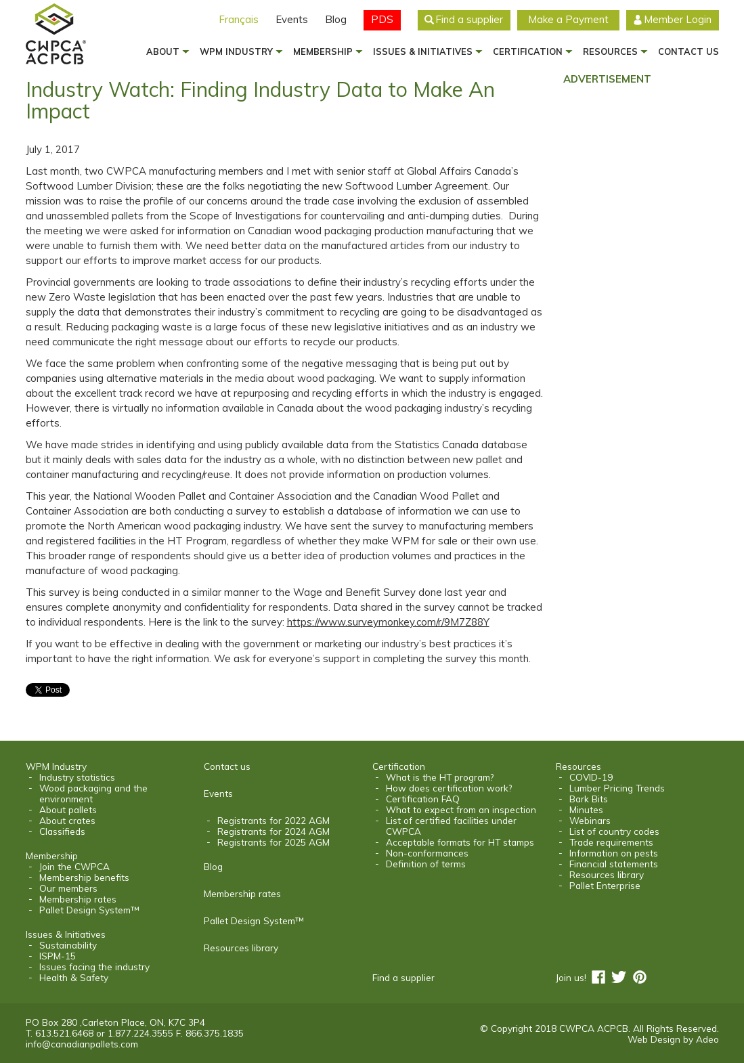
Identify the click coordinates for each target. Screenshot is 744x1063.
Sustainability (68, 945)
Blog (336, 19)
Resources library (241, 947)
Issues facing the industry (94, 966)
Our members (68, 888)
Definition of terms (426, 864)
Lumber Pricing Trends (617, 788)
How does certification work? (449, 788)
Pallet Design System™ (89, 910)
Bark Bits (588, 799)
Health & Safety (73, 977)
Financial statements (613, 864)
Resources (610, 51)
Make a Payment (568, 19)
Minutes (586, 809)
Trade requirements (611, 842)
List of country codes (614, 831)
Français (239, 19)
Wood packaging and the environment (93, 793)
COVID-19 (591, 777)
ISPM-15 (57, 956)
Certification (528, 51)
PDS (382, 19)
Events (292, 19)
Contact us (688, 51)
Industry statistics (77, 777)
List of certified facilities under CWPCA (451, 826)
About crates (67, 820)
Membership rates (77, 899)
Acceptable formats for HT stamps (460, 842)
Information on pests (613, 853)
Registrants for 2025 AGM (273, 842)
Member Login (678, 19)
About (162, 51)
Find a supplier (469, 19)
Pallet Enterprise (604, 885)
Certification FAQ (423, 799)
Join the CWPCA (74, 866)
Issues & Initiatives (423, 51)
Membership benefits (84, 877)
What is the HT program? (440, 777)
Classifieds (62, 831)
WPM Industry (236, 51)
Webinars (590, 820)
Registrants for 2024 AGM (273, 831)
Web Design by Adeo (673, 1039)
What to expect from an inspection (461, 809)
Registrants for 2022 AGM (273, 820)
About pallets (68, 809)
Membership (323, 51)
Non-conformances (427, 853)
